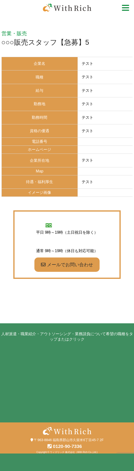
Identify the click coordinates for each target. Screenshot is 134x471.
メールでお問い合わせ (67, 264)
